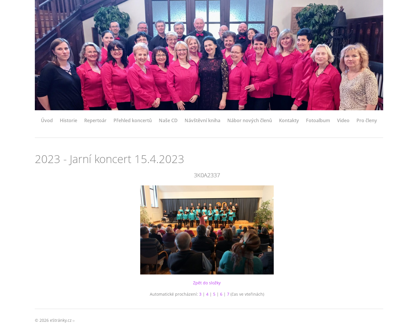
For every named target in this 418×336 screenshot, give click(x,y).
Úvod (47, 120)
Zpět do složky (207, 283)
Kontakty (289, 120)
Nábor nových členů (249, 120)
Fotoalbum (318, 120)
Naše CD (168, 120)
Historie (68, 120)
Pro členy (366, 120)
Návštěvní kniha (202, 120)
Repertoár (95, 120)
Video (343, 120)
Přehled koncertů (132, 120)
